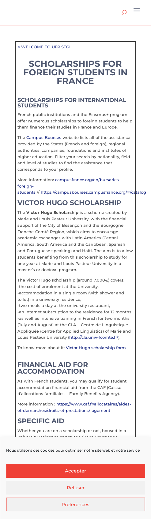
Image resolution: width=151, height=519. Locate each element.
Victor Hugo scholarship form (96, 347)
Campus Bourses (43, 137)
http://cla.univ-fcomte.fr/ (93, 337)
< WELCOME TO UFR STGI (43, 46)
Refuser (76, 488)
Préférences (75, 504)
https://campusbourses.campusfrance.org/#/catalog (93, 192)
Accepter (75, 471)
